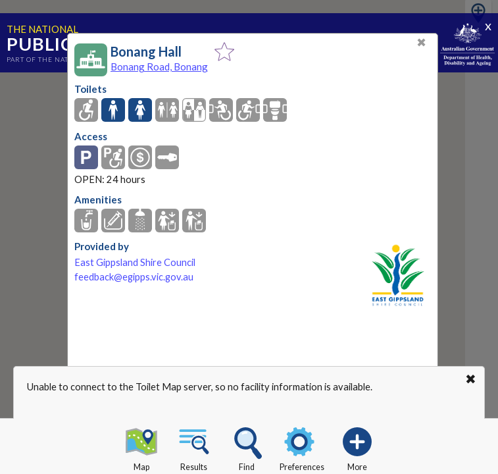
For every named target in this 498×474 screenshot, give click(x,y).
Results (194, 447)
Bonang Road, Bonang (159, 66)
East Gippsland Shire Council (134, 262)
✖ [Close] (421, 42)
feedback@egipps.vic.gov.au (133, 276)
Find (246, 447)
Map (141, 447)
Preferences (302, 447)
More (357, 447)
